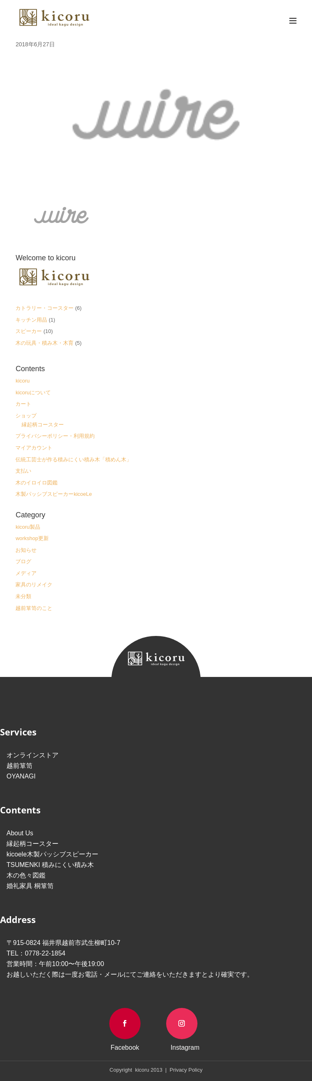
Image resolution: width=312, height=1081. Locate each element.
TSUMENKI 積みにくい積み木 (50, 864)
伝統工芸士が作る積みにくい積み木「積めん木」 (73, 459)
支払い (23, 471)
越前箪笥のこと (33, 608)
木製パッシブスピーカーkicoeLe (53, 494)
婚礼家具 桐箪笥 (30, 885)
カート (23, 404)
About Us (19, 833)
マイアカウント (33, 448)
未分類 (23, 596)
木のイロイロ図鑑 (36, 483)
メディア (26, 573)
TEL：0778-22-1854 (35, 953)
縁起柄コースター (43, 425)
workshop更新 (32, 538)
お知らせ (26, 550)
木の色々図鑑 (26, 875)
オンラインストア (32, 755)
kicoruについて (33, 392)
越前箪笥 (19, 765)
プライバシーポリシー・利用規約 (55, 436)
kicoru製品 (27, 527)
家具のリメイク (33, 585)
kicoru (22, 381)
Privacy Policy (185, 1070)
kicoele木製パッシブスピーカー (52, 854)
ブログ (23, 561)
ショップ (26, 416)
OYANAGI (21, 776)
